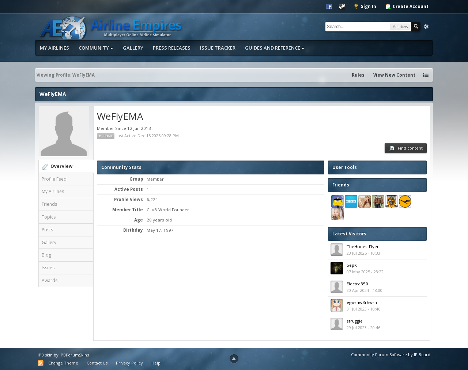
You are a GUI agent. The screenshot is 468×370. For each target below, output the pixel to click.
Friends (49, 204)
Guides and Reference (275, 48)
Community (96, 48)
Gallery (133, 48)
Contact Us (97, 363)
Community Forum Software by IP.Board (390, 354)
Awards (49, 280)
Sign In (364, 6)
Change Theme (63, 363)
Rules (358, 75)
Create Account (407, 6)
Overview (61, 166)
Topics (49, 217)
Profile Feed (54, 179)
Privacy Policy (129, 363)
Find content (406, 148)
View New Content (394, 75)
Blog (46, 255)
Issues (48, 268)
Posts (47, 230)
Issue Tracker (217, 48)
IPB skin (45, 355)
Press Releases (171, 48)
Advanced (426, 26)
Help (156, 363)
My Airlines (54, 48)
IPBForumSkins (74, 355)
